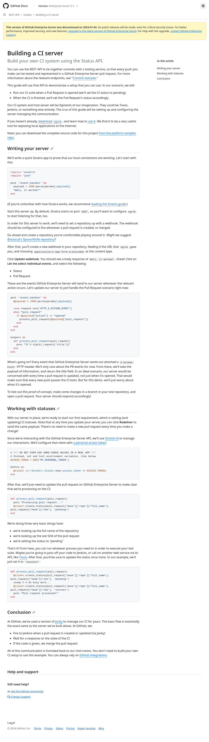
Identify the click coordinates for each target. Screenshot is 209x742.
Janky (58, 621)
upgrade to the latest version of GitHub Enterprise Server (102, 31)
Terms (37, 728)
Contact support (18, 696)
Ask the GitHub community (25, 691)
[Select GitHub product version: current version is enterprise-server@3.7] (58, 6)
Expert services (86, 728)
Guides (27, 14)
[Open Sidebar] (4, 15)
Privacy (48, 728)
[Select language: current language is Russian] (203, 6)
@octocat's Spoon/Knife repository (31, 239)
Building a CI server (47, 14)
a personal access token (89, 443)
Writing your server (30, 148)
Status (59, 728)
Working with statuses (33, 408)
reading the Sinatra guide (108, 204)
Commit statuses (84, 78)
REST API (14, 14)
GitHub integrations (93, 655)
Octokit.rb (112, 438)
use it (91, 121)
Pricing (70, 728)
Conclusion (21, 612)
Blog (101, 728)
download (50, 121)
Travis (23, 557)
